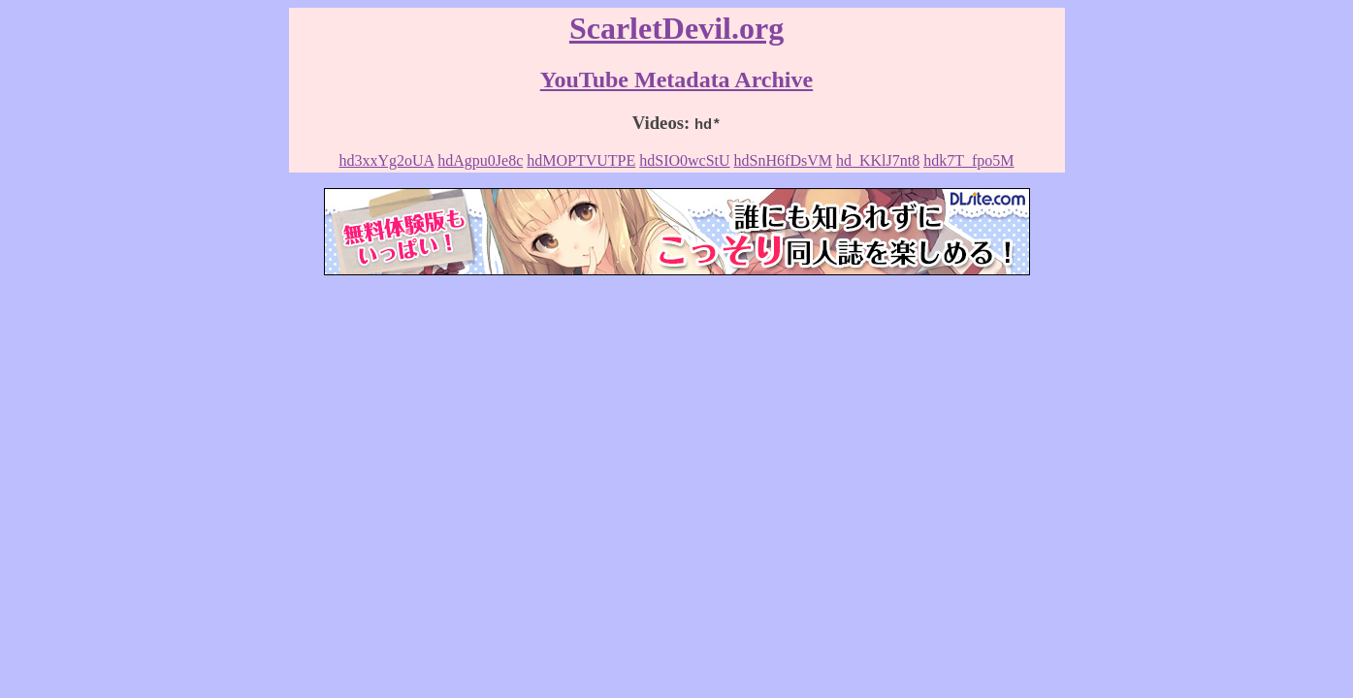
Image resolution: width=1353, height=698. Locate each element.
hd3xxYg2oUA (386, 160)
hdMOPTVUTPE (581, 160)
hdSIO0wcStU (684, 160)
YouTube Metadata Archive (676, 79)
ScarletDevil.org (676, 28)
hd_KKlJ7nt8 (877, 160)
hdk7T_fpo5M (968, 160)
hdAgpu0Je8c (480, 160)
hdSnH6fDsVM (783, 160)
